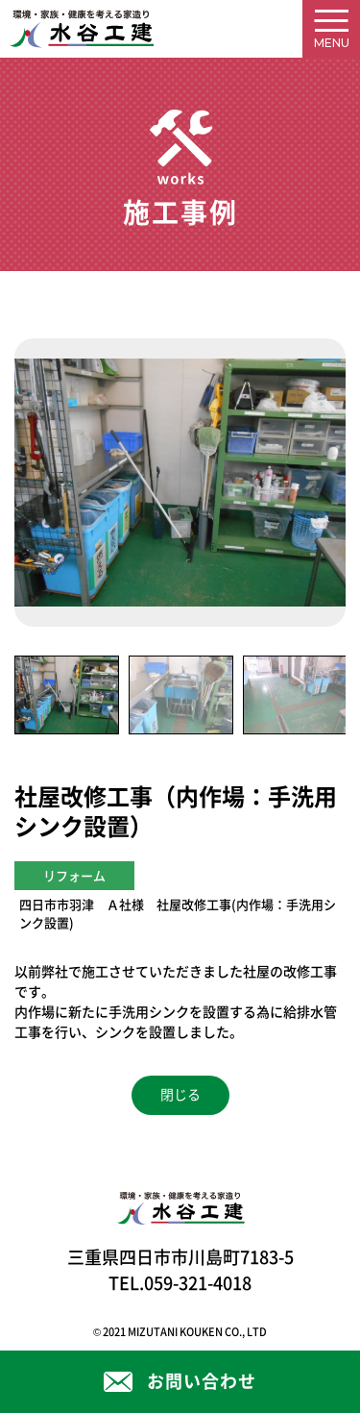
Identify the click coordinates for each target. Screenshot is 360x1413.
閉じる (180, 1095)
